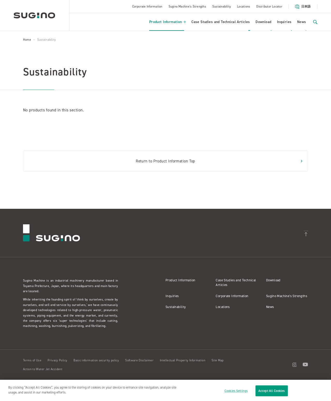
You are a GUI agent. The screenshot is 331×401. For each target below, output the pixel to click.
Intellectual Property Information (182, 360)
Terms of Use (32, 360)
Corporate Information (147, 6)
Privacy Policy (57, 360)
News (301, 21)
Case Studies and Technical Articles (220, 21)
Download (263, 21)
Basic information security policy (96, 360)
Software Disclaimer (139, 360)
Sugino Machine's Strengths (187, 6)
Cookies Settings (236, 391)
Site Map (218, 360)
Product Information (167, 21)
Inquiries (284, 21)
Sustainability (221, 6)
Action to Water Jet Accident (42, 369)
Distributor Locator (269, 6)
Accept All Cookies (271, 391)
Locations (243, 6)
